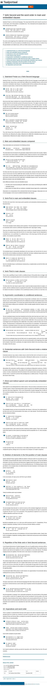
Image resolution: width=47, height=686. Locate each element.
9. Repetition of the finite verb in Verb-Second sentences (20, 63)
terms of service (36, 684)
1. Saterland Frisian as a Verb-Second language (18, 50)
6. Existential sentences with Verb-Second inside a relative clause (22, 58)
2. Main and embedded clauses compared (16, 52)
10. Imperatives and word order (14, 64)
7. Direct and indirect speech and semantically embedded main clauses (24, 60)
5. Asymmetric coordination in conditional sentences (19, 57)
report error (9, 678)
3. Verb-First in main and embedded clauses (17, 53)
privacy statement (28, 684)
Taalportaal (11, 2)
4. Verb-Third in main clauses (13, 55)
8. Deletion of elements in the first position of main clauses (21, 61)
